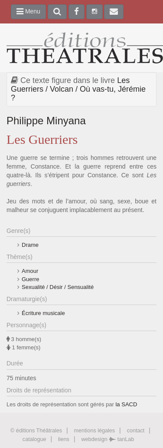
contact (136, 431)
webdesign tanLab (107, 439)
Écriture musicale (43, 313)
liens (63, 439)
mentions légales (94, 431)
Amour (30, 271)
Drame (30, 245)
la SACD (126, 404)
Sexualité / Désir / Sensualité (58, 287)
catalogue (34, 439)
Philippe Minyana (46, 120)
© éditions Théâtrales (36, 431)
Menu (28, 11)
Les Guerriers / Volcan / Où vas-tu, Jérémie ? (78, 89)
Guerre (30, 279)
